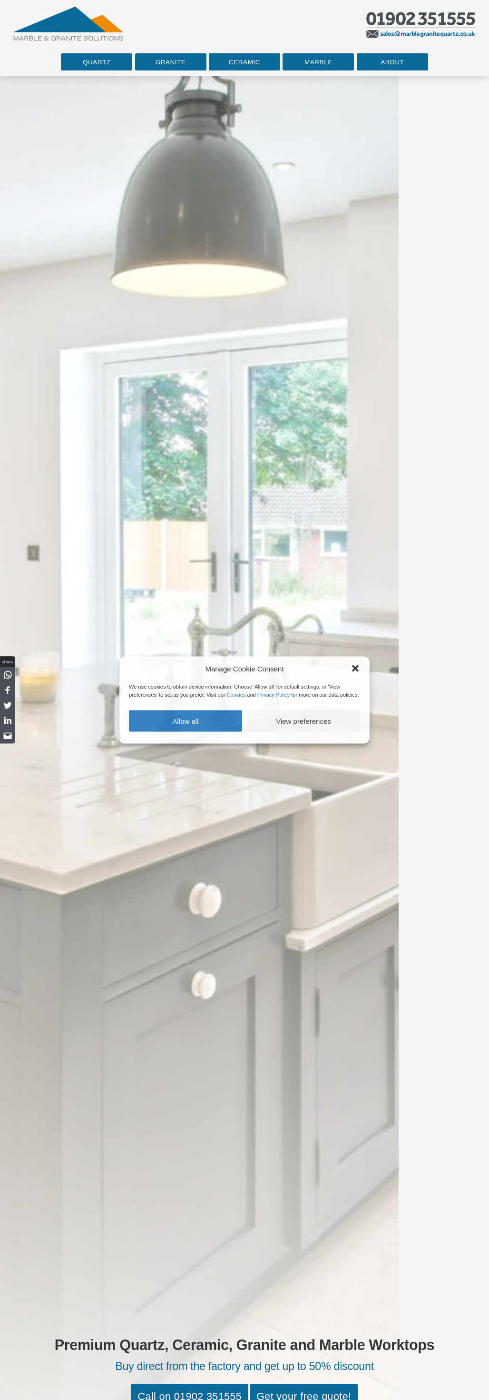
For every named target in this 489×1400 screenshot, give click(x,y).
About (392, 62)
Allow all (185, 721)
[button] (355, 668)
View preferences (303, 721)
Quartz (97, 62)
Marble (318, 62)
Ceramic (244, 62)
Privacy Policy (273, 694)
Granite (171, 62)
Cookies (236, 694)
